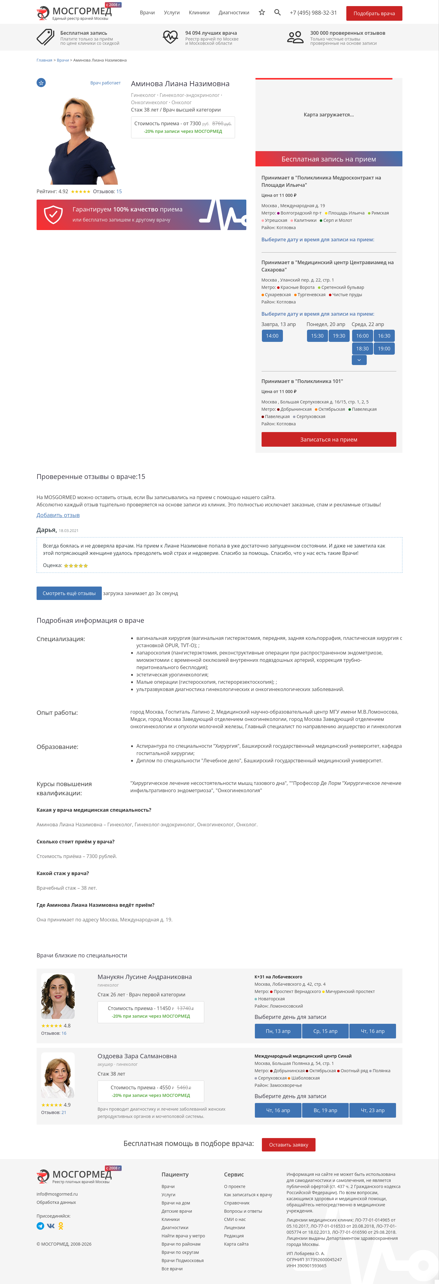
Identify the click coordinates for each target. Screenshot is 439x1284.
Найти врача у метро (183, 1235)
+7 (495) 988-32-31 (313, 12)
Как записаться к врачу (248, 1194)
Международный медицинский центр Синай (303, 1056)
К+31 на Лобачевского (278, 976)
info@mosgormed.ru (57, 1194)
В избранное (41, 83)
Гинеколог (143, 95)
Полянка (380, 1070)
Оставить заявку (288, 1144)
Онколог (182, 102)
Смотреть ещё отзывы (69, 593)
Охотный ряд (352, 1070)
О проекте (234, 1186)
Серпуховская (271, 1077)
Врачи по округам (180, 1252)
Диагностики (234, 12)
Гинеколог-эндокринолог (190, 95)
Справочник (237, 1202)
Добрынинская (287, 1070)
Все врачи (172, 1268)
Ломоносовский (286, 1006)
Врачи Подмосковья (183, 1260)
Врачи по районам (181, 1244)
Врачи (168, 1186)
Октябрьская (321, 1070)
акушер (106, 1064)
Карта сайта (236, 1244)
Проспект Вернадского (295, 991)
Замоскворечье (286, 1085)
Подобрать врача (374, 13)
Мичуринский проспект (348, 991)
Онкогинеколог (149, 102)
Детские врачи (177, 1211)
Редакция (234, 1235)
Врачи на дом (176, 1202)
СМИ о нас (235, 1219)
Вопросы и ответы (243, 1211)
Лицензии (234, 1227)
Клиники (171, 1219)
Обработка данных (56, 1202)
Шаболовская (304, 1077)
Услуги (168, 1194)
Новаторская (270, 998)
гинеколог (108, 985)
